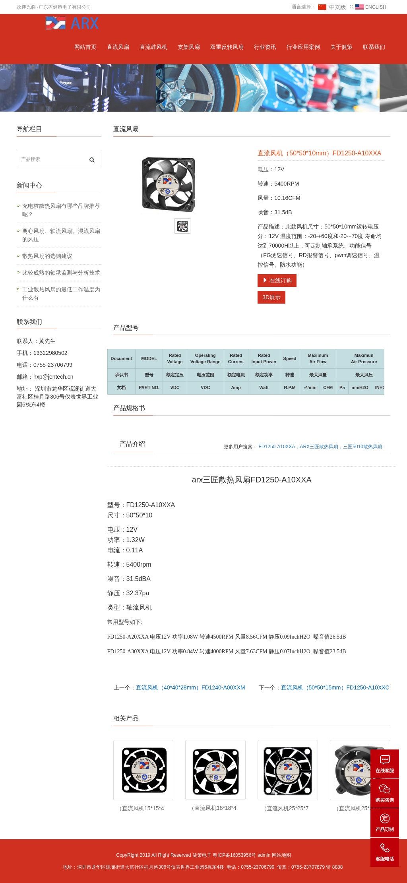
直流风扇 (118, 47)
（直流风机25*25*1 (357, 808)
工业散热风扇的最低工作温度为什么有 (61, 293)
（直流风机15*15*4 (140, 808)
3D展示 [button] (271, 297)
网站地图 (281, 855)
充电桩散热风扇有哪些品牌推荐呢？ (61, 210)
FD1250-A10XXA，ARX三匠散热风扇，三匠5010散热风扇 (320, 446)
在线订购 (277, 280)
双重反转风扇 (227, 47)
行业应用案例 (303, 47)
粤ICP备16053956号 (234, 855)
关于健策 (341, 47)
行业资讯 (265, 47)
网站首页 (85, 47)
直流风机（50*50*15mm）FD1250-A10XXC (335, 687)
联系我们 (374, 47)
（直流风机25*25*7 (285, 808)
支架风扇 (189, 47)
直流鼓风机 (153, 47)
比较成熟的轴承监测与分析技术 (61, 272)
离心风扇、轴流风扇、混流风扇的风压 (61, 235)
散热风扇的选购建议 (47, 256)
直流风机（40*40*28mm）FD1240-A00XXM (190, 687)
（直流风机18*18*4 (212, 808)
